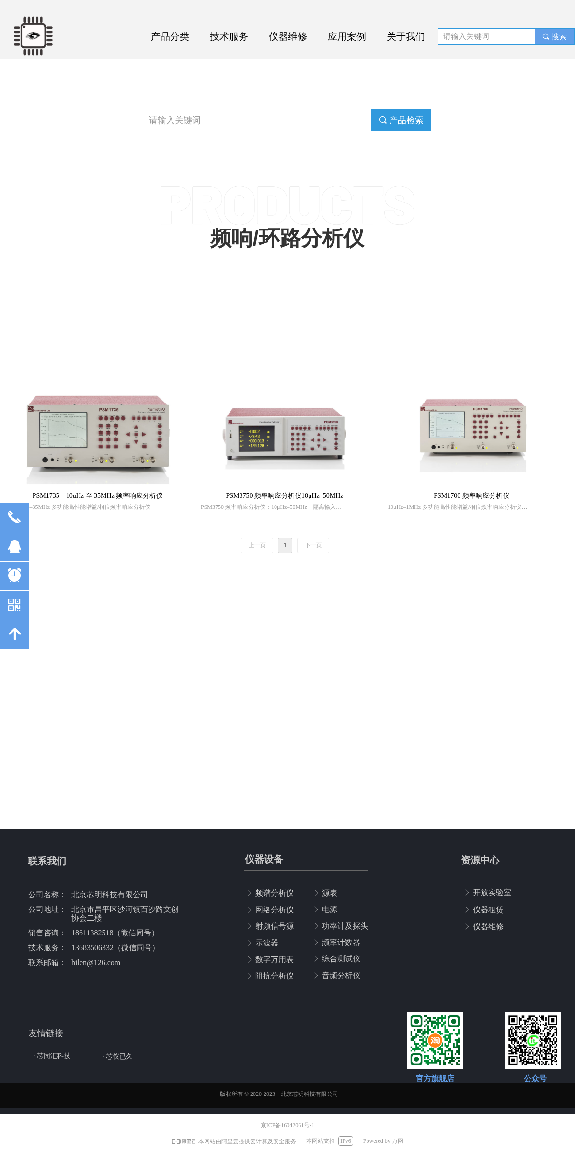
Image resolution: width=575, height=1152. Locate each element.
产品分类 (170, 36)
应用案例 (347, 36)
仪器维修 (288, 36)
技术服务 (229, 36)
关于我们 (406, 36)
